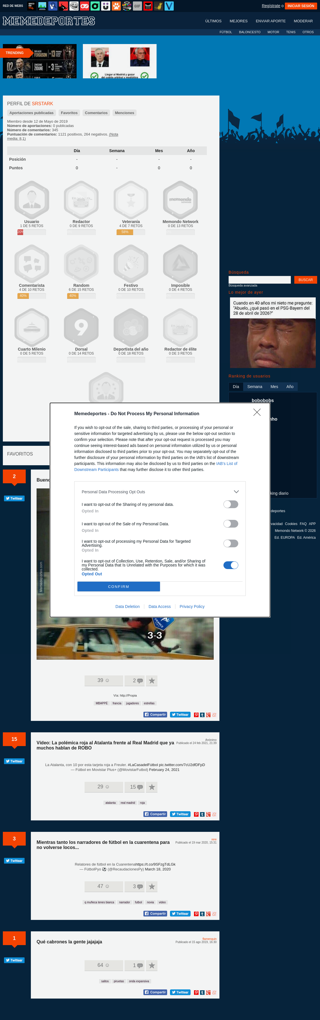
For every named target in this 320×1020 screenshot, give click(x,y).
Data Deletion (127, 606)
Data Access (160, 606)
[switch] (230, 504)
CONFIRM (118, 586)
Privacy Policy (192, 606)
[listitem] (160, 492)
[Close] (258, 414)
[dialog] (160, 510)
